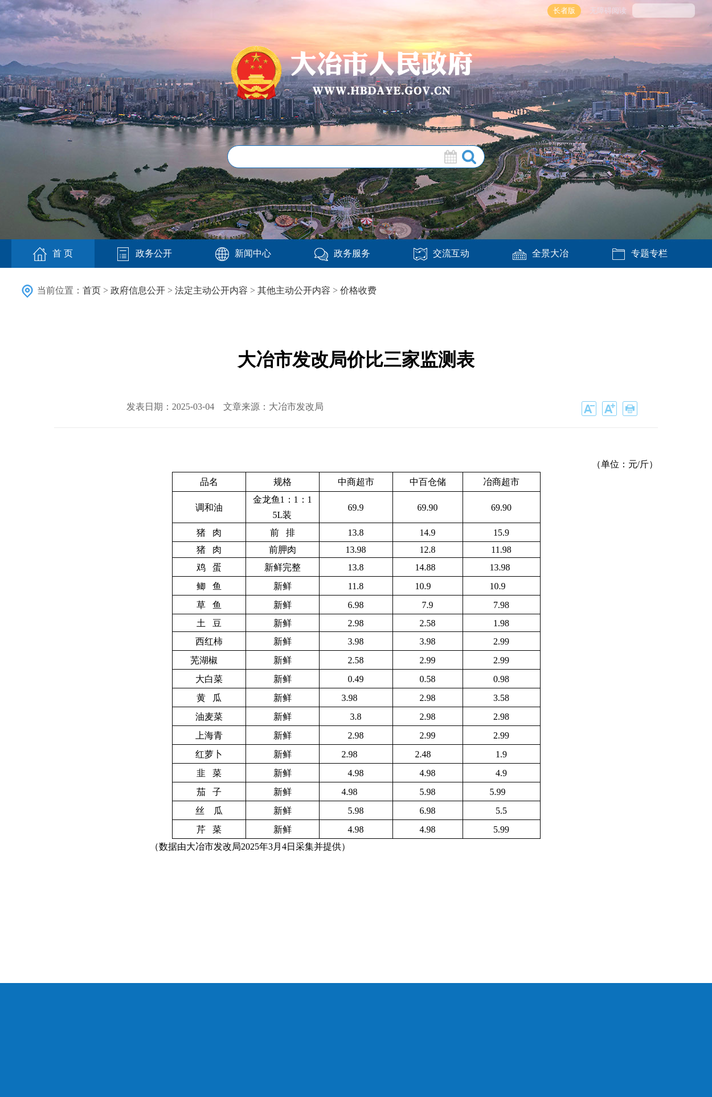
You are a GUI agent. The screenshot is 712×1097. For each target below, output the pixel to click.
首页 (92, 290)
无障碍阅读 (608, 10)
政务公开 (144, 253)
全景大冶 (540, 253)
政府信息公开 (138, 290)
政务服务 (342, 253)
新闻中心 (243, 253)
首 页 (53, 254)
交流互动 (441, 253)
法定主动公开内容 (211, 290)
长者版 (564, 10)
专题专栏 (640, 253)
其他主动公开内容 (293, 290)
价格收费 (358, 290)
